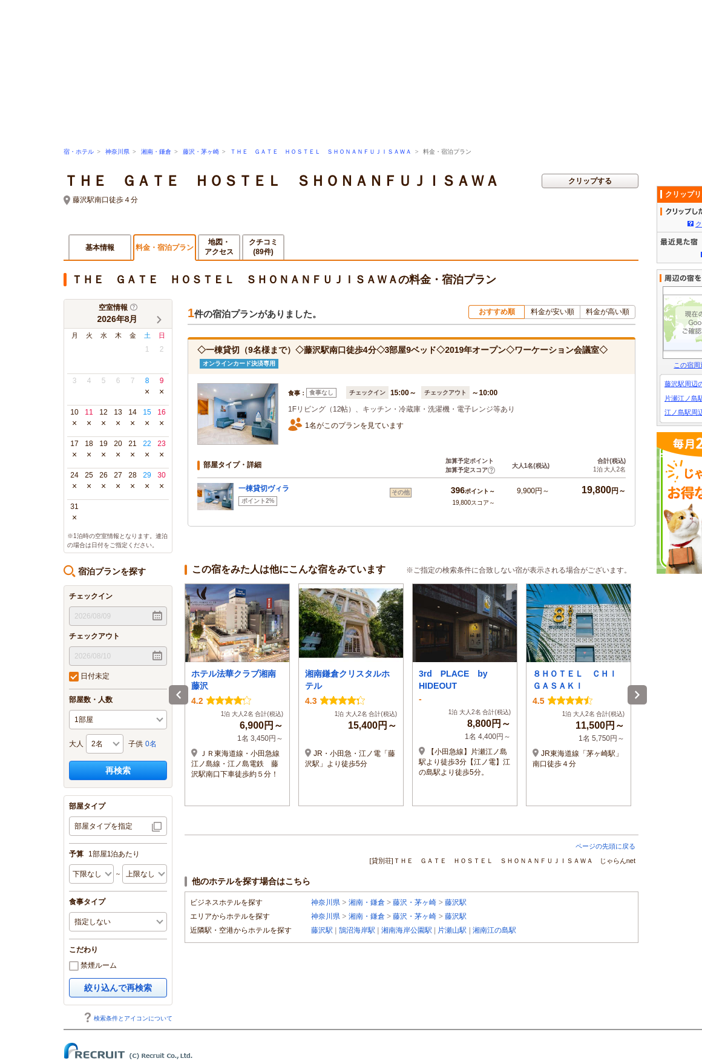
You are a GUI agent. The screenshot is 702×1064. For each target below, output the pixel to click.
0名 (151, 744)
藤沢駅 (456, 902)
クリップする (590, 181)
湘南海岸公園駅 (406, 930)
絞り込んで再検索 (118, 988)
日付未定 (89, 676)
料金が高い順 (607, 311)
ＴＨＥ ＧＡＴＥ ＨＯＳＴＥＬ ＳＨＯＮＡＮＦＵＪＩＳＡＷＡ (321, 151)
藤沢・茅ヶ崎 (201, 151)
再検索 (118, 770)
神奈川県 (117, 151)
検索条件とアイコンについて (127, 1018)
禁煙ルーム (93, 966)
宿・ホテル (79, 151)
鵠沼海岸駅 (357, 930)
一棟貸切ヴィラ (263, 488)
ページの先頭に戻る (605, 846)
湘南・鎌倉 (156, 151)
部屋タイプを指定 (103, 826)
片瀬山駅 (452, 930)
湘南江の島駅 (494, 930)
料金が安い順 (552, 311)
